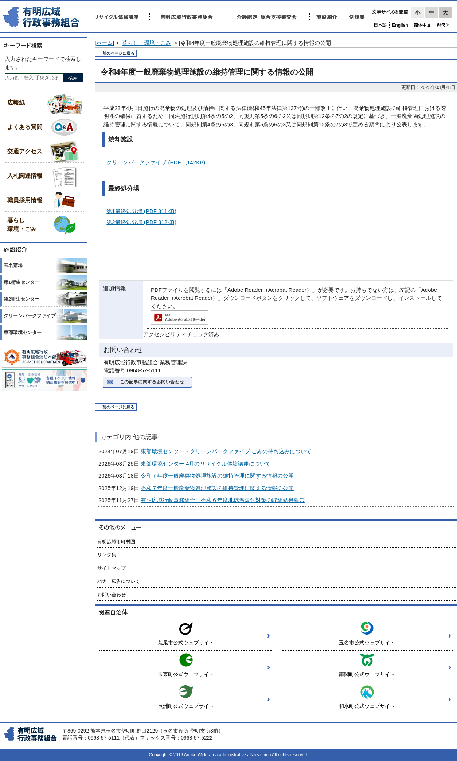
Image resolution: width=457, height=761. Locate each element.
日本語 (380, 25)
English (400, 25)
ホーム (104, 43)
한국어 (443, 25)
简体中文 (422, 25)
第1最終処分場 (141, 211)
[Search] (34, 77)
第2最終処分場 (141, 222)
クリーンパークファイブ (155, 162)
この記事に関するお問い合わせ (152, 381)
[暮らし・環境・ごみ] (146, 43)
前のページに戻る (118, 53)
